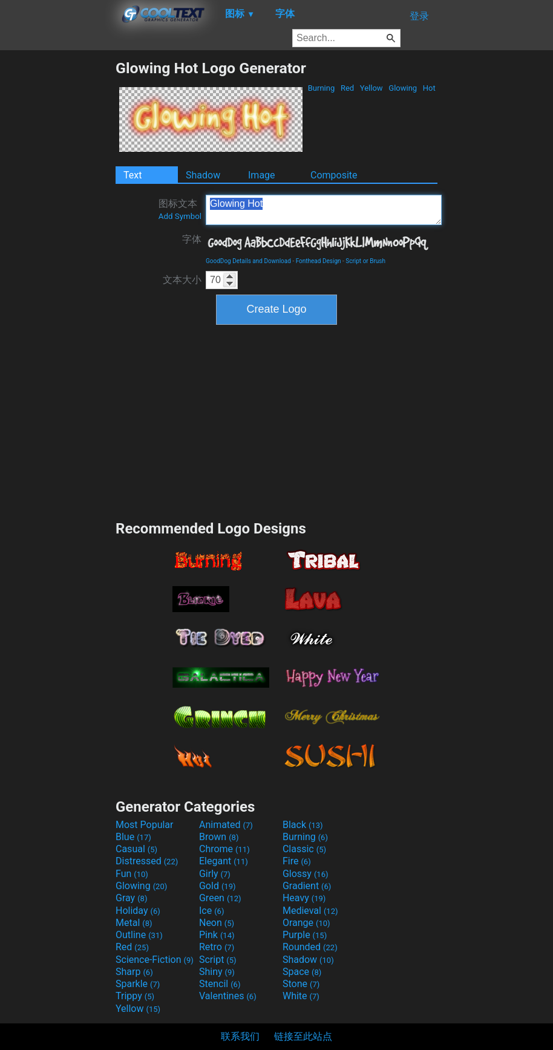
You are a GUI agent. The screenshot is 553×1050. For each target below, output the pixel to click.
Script (218, 959)
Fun (132, 873)
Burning (321, 88)
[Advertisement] (57, 240)
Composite (334, 175)
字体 (191, 239)
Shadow (203, 175)
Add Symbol (180, 216)
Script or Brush (365, 261)
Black (303, 824)
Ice (211, 910)
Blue (133, 837)
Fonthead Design (318, 261)
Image (261, 175)
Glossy (306, 873)
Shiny (217, 971)
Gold (217, 886)
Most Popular (145, 824)
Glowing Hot (324, 210)
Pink (217, 935)
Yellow (371, 88)
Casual (136, 849)
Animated (226, 824)
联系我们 (240, 1036)
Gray (131, 898)
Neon (216, 922)
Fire (297, 861)
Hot (429, 88)
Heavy (304, 898)
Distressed (147, 861)
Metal (134, 922)
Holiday (138, 910)
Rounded (310, 947)
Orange (306, 922)
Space (302, 971)
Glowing (403, 88)
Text (132, 175)
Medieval (310, 910)
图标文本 (180, 209)
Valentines (228, 996)
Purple (305, 935)
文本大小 (182, 279)
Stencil (219, 984)
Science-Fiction (155, 959)
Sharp (134, 971)
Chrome (224, 849)
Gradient (307, 886)
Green (220, 898)
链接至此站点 (303, 1036)
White (301, 996)
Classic (304, 849)
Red (347, 88)
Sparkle (138, 984)
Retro (216, 947)
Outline (139, 935)
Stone (301, 984)
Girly (215, 873)
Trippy (135, 996)
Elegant (223, 861)
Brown (218, 837)
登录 (419, 16)
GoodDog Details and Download (248, 261)
